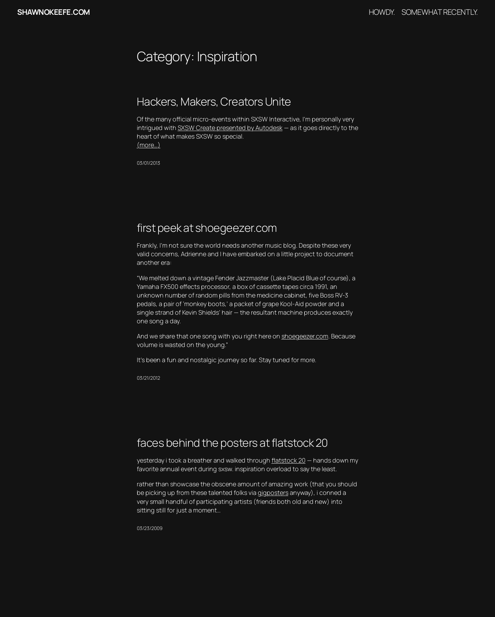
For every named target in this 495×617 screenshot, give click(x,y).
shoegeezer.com (305, 336)
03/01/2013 (148, 163)
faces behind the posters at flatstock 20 (232, 442)
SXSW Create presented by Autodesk (230, 127)
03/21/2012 (148, 378)
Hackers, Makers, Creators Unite (214, 101)
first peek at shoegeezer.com (207, 227)
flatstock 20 (289, 460)
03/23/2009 (150, 528)
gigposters (273, 492)
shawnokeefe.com (53, 12)
